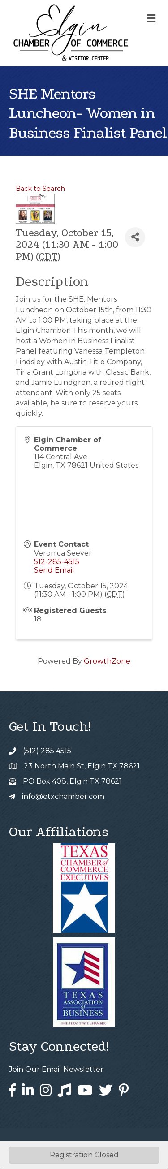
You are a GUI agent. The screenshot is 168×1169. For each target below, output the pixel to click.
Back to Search (40, 189)
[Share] (135, 237)
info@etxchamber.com (63, 796)
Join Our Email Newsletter (56, 1069)
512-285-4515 (56, 561)
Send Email (54, 570)
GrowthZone (107, 661)
